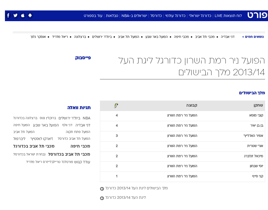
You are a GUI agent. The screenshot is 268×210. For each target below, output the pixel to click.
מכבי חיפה (176, 37)
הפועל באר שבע (152, 37)
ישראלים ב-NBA (129, 16)
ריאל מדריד (55, 37)
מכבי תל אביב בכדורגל (29, 146)
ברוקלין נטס (43, 118)
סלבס (170, 5)
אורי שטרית (250, 146)
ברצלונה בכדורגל (20, 118)
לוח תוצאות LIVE (223, 16)
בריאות (128, 5)
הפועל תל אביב (123, 37)
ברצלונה (75, 37)
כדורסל (151, 16)
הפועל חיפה (16, 125)
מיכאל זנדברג (248, 156)
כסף (156, 5)
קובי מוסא (251, 115)
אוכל (143, 5)
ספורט (201, 5)
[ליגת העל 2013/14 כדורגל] (177, 198)
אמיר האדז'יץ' (248, 136)
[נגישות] (7, 5)
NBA (81, 118)
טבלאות (107, 16)
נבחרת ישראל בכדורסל (24, 154)
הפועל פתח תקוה (73, 132)
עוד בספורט (88, 16)
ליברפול (14, 139)
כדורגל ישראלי (195, 16)
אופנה (76, 5)
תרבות (185, 5)
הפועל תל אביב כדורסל (69, 139)
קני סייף (252, 176)
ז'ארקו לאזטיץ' (36, 139)
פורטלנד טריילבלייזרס (53, 162)
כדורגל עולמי (170, 16)
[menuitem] (214, 5)
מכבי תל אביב (200, 37)
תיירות (112, 5)
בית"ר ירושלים (97, 37)
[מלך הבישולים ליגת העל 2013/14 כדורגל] (177, 188)
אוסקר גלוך (33, 37)
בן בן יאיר (251, 125)
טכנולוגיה (94, 5)
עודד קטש (77, 162)
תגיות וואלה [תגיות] (74, 108)
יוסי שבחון (251, 166)
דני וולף (62, 125)
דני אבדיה (222, 37)
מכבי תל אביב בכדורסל (64, 155)
